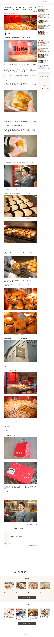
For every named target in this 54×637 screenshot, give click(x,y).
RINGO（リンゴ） (15, 13)
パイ (7, 13)
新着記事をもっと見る (26, 623)
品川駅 (42, 76)
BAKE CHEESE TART (8, 69)
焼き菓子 (5, 13)
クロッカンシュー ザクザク (24, 69)
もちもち (45, 88)
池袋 (11, 13)
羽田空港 (45, 76)
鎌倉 (47, 76)
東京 (9, 13)
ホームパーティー (44, 83)
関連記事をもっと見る (26, 597)
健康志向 (48, 88)
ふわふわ (40, 88)
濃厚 (42, 88)
